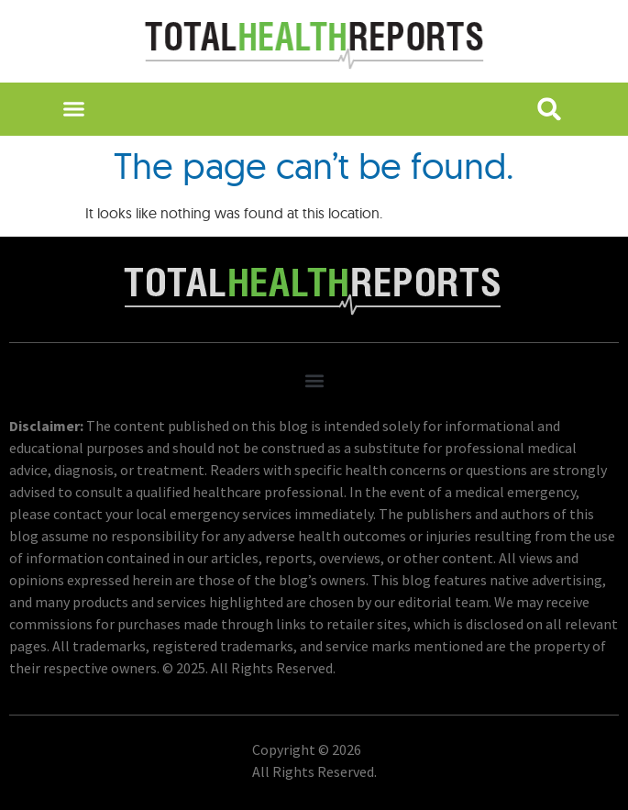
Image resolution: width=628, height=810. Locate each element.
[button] (73, 109)
